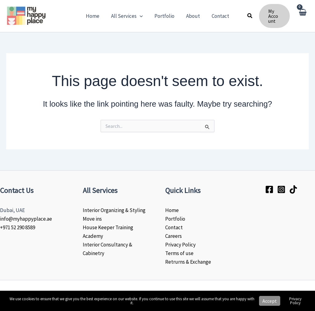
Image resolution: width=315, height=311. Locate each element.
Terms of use (179, 253)
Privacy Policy (180, 244)
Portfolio (175, 218)
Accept (269, 301)
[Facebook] (269, 189)
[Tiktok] (293, 189)
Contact (174, 227)
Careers (173, 236)
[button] (141, 16)
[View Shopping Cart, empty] (302, 16)
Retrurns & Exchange (188, 261)
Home (172, 210)
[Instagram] (281, 189)
